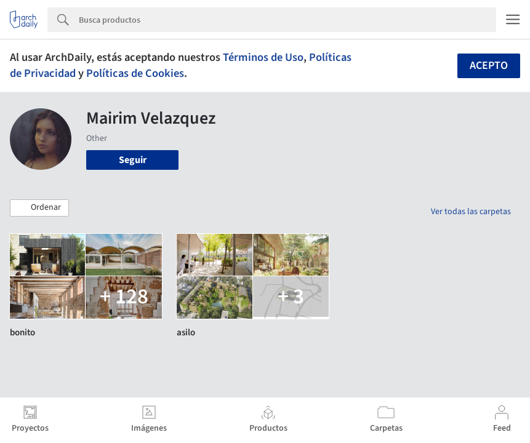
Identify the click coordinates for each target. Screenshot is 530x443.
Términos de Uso (263, 57)
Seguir (133, 160)
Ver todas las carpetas (471, 211)
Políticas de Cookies (135, 73)
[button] (39, 208)
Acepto (489, 65)
